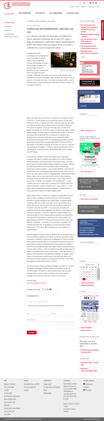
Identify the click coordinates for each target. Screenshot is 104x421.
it (87, 3)
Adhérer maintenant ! (88, 211)
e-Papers (8, 26)
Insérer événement (87, 285)
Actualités (9, 14)
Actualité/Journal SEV (31, 384)
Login (98, 7)
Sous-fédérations (10, 399)
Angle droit (47, 384)
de (80, 3)
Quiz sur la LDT (86, 187)
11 (89, 272)
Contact (91, 7)
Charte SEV (8, 393)
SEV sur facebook (87, 130)
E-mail (66, 399)
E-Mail (53, 313)
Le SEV (6, 390)
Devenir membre (103, 30)
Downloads (47, 393)
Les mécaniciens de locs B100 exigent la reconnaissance (89, 41)
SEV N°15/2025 (86, 328)
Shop (77, 7)
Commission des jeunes (12, 408)
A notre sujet (73, 13)
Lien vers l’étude (86, 172)
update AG (93, 419)
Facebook (89, 384)
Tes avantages (55, 13)
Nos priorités (25, 13)
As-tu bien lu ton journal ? (89, 199)
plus (83, 57)
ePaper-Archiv (86, 330)
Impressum (25, 419)
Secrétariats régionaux (12, 396)
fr (84, 3)
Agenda (7, 30)
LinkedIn (84, 106)
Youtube (88, 390)
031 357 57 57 (71, 394)
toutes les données (87, 283)
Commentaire (31, 320)
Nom (28, 313)
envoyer (32, 332)
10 (87, 272)
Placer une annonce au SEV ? (11, 35)
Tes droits (40, 13)
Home (72, 7)
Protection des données (35, 419)
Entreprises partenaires (52, 387)
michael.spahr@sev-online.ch (36, 283)
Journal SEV (9, 23)
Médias (83, 7)
